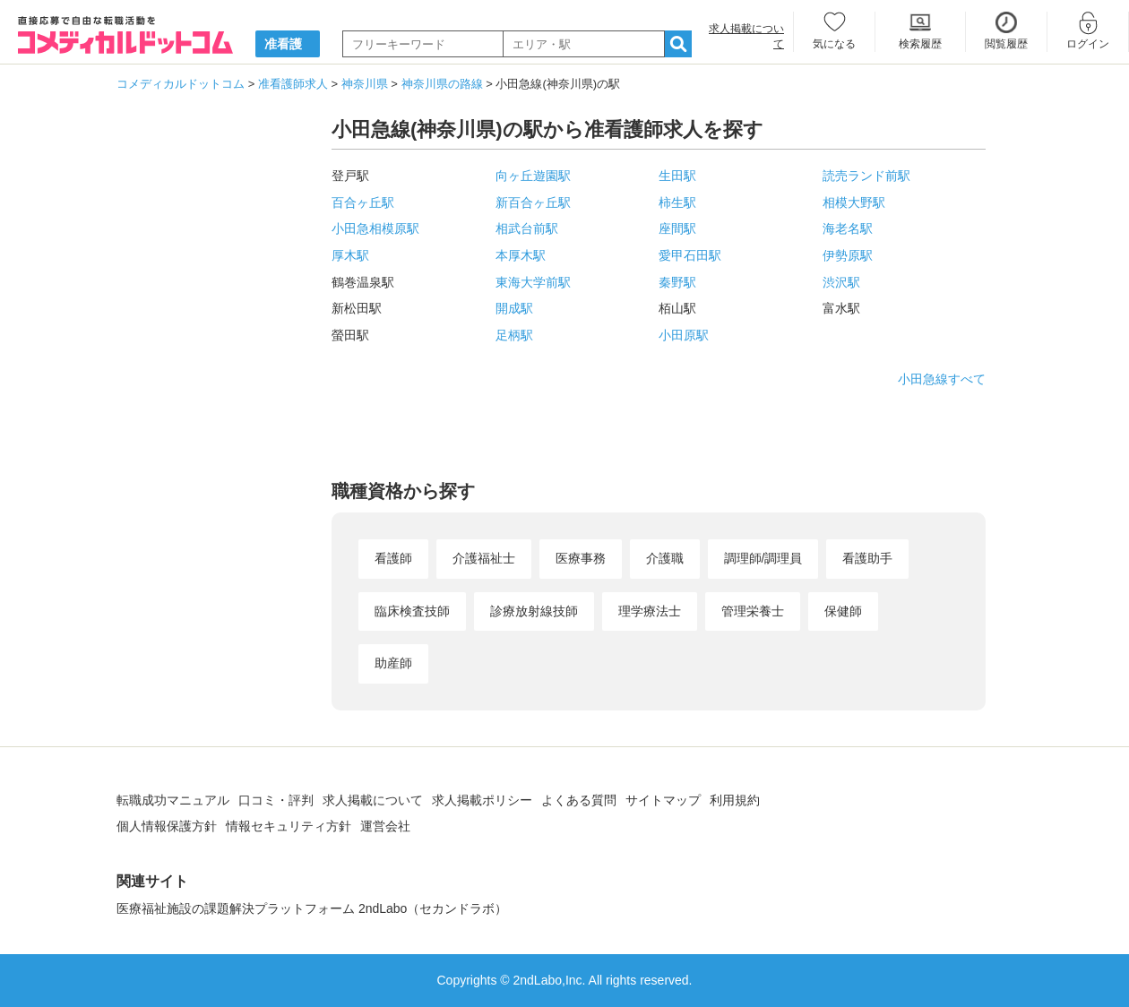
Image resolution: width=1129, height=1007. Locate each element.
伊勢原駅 (848, 255)
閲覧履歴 (1006, 44)
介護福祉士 (483, 558)
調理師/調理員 (763, 558)
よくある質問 (578, 800)
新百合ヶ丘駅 (533, 202)
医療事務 (581, 558)
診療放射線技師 (534, 611)
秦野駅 (677, 282)
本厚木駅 (521, 255)
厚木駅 (350, 255)
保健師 (843, 611)
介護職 (665, 558)
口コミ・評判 (276, 800)
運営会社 (385, 826)
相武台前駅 (527, 228)
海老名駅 (848, 228)
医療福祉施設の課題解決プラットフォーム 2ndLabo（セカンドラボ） (311, 908)
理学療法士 (649, 611)
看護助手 (867, 558)
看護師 (393, 558)
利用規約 (735, 800)
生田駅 (677, 175)
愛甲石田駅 (690, 255)
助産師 (393, 663)
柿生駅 (677, 202)
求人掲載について (373, 800)
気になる (834, 44)
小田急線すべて (942, 379)
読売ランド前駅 (866, 175)
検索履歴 (920, 44)
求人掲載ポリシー (482, 800)
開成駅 (514, 308)
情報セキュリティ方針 (288, 826)
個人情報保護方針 (166, 826)
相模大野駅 (854, 202)
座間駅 (677, 228)
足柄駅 (514, 335)
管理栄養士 (752, 611)
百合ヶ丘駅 (363, 202)
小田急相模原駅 (375, 228)
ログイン (1087, 44)
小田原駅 (684, 335)
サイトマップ (663, 800)
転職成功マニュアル (172, 800)
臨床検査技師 (412, 611)
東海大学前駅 (533, 282)
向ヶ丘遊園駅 (533, 175)
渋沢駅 (841, 282)
